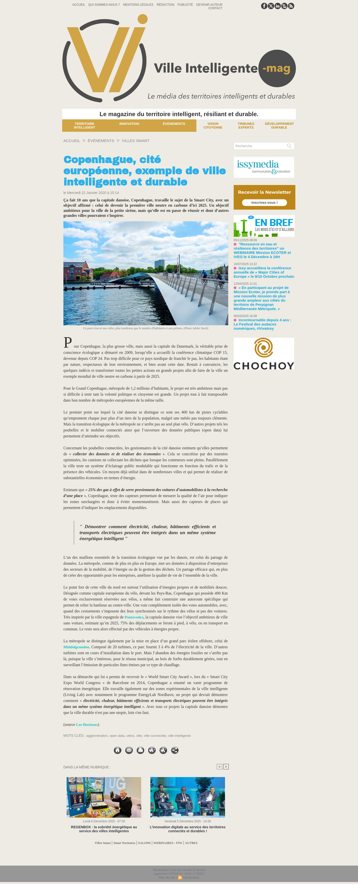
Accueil (79, 4)
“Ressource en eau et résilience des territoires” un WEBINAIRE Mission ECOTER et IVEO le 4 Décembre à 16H (264, 247)
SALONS (144, 843)
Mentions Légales (138, 4)
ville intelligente (182, 736)
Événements (174, 124)
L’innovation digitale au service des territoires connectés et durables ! (187, 829)
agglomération (98, 736)
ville (141, 736)
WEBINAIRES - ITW (172, 843)
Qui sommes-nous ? (105, 4)
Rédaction (166, 4)
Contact (215, 8)
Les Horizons (87, 724)
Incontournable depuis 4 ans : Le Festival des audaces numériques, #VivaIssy (261, 309)
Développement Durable (279, 125)
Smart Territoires (120, 843)
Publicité (186, 4)
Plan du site (166, 877)
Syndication (191, 877)
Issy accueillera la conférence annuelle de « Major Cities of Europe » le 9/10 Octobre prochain (263, 265)
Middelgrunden (76, 647)
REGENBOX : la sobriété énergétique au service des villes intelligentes (104, 829)
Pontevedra (138, 617)
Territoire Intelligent (84, 125)
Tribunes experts (246, 125)
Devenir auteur (209, 4)
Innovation (129, 124)
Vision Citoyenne (213, 125)
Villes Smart (145, 140)
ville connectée (157, 736)
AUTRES (200, 843)
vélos (132, 736)
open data (118, 736)
